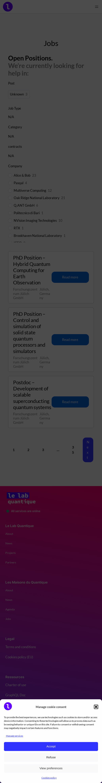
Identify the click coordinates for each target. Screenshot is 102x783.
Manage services (14, 735)
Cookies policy (49, 777)
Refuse (51, 757)
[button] (96, 707)
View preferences (51, 768)
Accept (51, 746)
